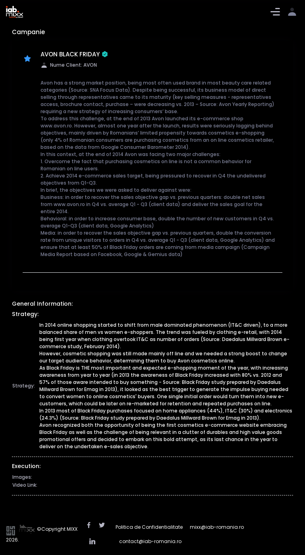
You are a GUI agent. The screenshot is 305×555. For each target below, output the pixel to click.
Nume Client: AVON (69, 65)
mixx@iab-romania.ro (217, 527)
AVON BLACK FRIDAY (74, 54)
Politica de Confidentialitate (149, 527)
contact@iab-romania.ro (150, 541)
